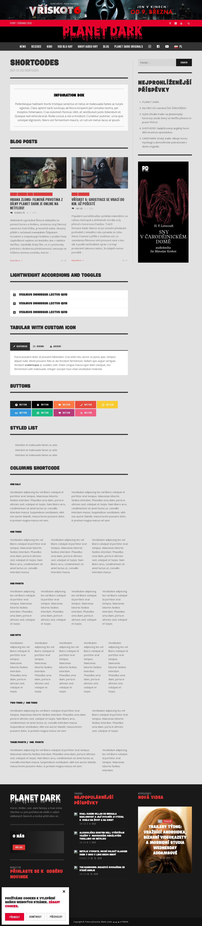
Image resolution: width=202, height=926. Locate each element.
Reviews (38, 346)
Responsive (20, 346)
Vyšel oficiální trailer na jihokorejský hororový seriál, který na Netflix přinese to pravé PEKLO (166, 118)
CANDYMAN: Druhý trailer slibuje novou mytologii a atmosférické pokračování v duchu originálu (164, 142)
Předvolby (56, 916)
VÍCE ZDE (18, 847)
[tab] (69, 294)
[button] (64, 891)
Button (20, 405)
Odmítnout (35, 916)
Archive (55, 346)
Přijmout (14, 917)
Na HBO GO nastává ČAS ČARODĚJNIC (164, 108)
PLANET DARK (150, 102)
